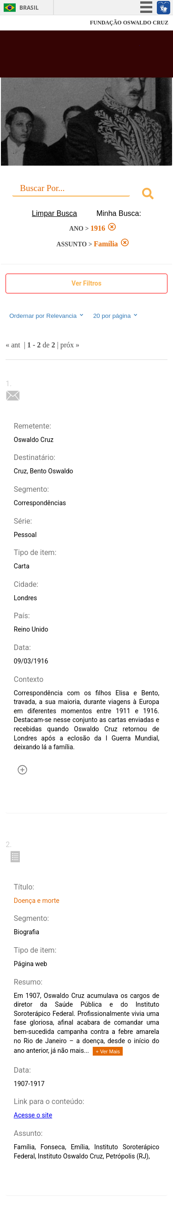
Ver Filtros (86, 283)
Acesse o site (33, 1115)
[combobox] (86, 194)
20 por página (116, 315)
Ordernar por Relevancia (46, 315)
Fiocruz (27, 22)
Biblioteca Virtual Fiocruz (74, 56)
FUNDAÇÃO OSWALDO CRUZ (129, 22)
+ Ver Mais (107, 1051)
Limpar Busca (54, 213)
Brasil (29, 8)
